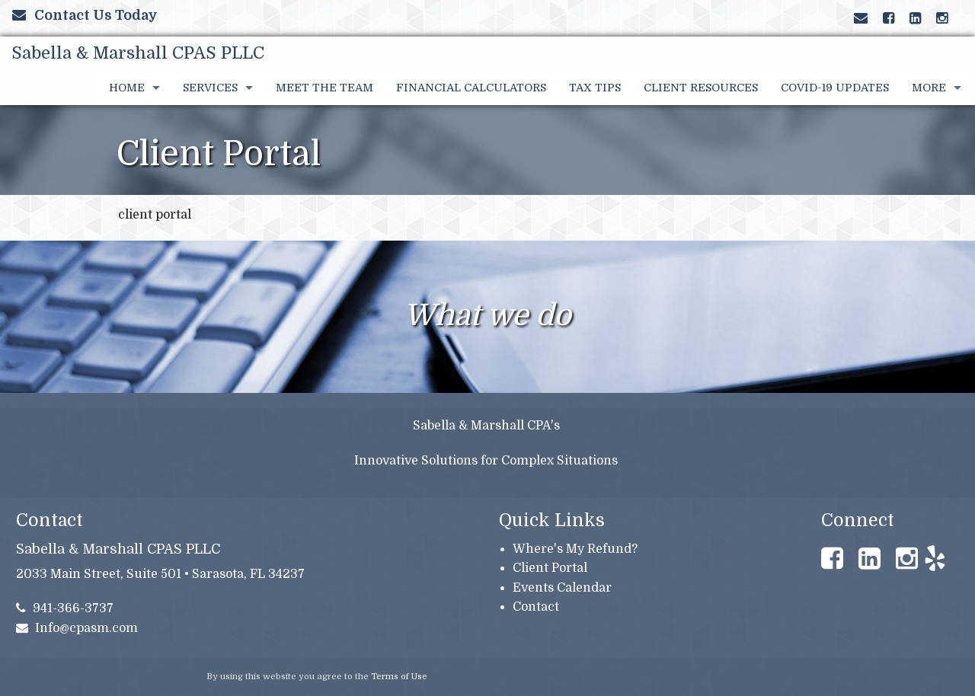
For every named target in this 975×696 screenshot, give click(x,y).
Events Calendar (562, 588)
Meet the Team (324, 87)
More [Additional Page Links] (929, 87)
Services (210, 87)
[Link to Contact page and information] (861, 18)
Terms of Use (399, 677)
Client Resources (701, 87)
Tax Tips (595, 87)
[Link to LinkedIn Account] (915, 18)
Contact (536, 607)
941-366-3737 (65, 608)
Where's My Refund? (575, 549)
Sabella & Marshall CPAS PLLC (137, 52)
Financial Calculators (471, 87)
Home (127, 87)
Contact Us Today (85, 15)
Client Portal (550, 568)
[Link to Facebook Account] (888, 18)
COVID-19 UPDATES (835, 87)
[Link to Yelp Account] (949, 18)
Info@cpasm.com (77, 628)
